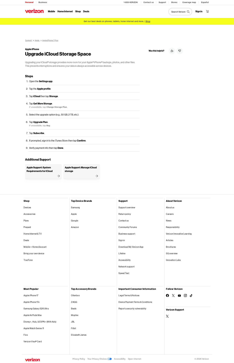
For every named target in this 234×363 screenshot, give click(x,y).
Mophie (74, 314)
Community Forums (127, 226)
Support (162, 2)
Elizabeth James (79, 334)
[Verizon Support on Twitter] (167, 315)
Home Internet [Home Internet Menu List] (65, 11)
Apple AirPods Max (33, 314)
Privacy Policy (79, 358)
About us (170, 207)
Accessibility (124, 259)
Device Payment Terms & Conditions (135, 301)
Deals (26, 240)
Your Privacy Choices (99, 358)
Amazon (75, 226)
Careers (170, 213)
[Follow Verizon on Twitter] (173, 295)
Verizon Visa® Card (33, 341)
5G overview (172, 253)
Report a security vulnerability (132, 308)
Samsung (75, 207)
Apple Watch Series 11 (34, 328)
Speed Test (123, 272)
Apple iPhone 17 (31, 295)
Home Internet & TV (33, 233)
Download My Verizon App (131, 246)
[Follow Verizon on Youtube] (179, 295)
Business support (126, 233)
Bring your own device (34, 253)
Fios (26, 334)
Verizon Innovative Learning (179, 233)
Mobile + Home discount (35, 246)
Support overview (126, 207)
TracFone (28, 259)
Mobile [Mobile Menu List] (51, 11)
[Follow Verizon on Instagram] (185, 295)
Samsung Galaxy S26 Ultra (36, 308)
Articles (169, 240)
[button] (172, 51)
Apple (74, 213)
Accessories (30, 213)
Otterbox (75, 295)
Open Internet (134, 358)
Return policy (124, 213)
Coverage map (189, 2)
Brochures (171, 246)
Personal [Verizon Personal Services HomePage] (29, 2)
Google (74, 220)
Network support (126, 266)
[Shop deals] (148, 21)
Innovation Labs (173, 259)
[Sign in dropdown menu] (198, 11)
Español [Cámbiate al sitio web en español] (205, 2)
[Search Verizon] (180, 11)
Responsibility (173, 226)
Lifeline (121, 253)
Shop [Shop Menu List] (78, 11)
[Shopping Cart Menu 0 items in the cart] (207, 11)
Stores (174, 2)
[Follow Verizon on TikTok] (191, 295)
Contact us (148, 2)
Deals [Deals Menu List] (86, 11)
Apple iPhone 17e (31, 301)
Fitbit (73, 328)
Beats (74, 308)
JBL (73, 321)
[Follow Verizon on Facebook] (167, 295)
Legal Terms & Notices (129, 295)
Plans (26, 220)
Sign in (121, 240)
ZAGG (74, 301)
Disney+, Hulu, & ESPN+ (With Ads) (40, 321)
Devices (27, 207)
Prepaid (27, 226)
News (168, 220)
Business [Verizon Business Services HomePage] (43, 2)
